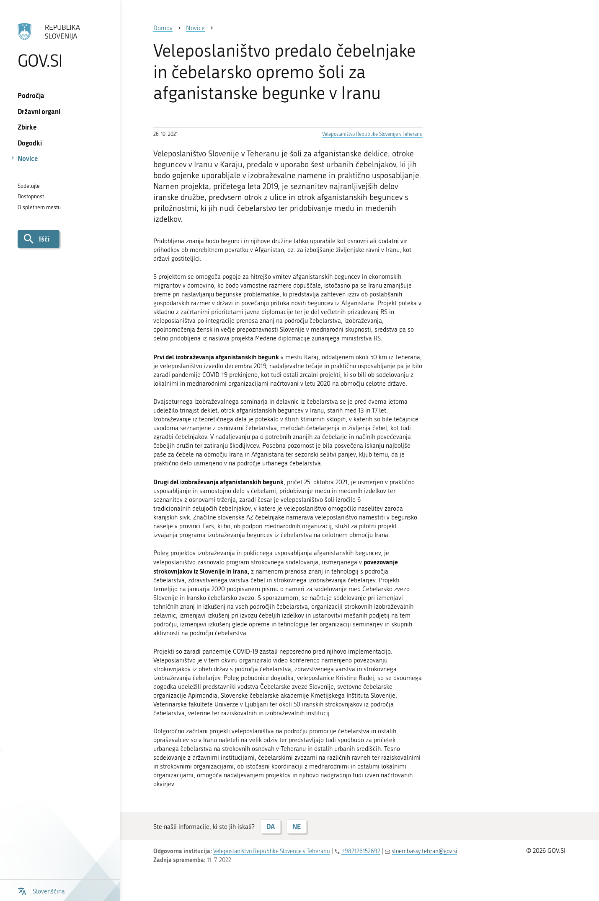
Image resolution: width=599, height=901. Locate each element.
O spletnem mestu (39, 207)
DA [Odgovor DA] (270, 826)
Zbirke (27, 127)
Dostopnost (31, 196)
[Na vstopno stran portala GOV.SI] (60, 45)
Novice (28, 158)
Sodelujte (29, 186)
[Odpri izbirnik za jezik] (41, 890)
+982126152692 (360, 851)
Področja (31, 95)
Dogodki (30, 143)
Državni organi (39, 111)
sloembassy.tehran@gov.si (424, 851)
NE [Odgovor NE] (296, 826)
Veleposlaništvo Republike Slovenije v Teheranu (372, 134)
